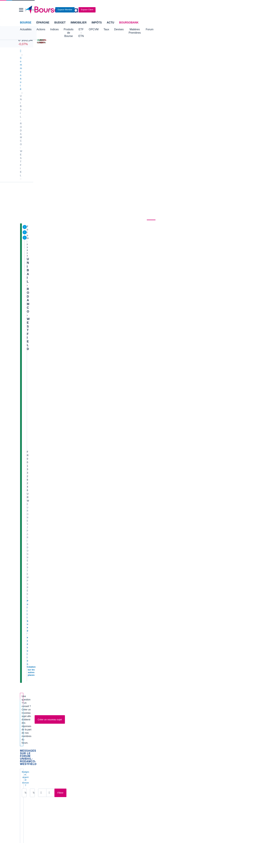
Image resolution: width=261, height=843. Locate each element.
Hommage (37, 429)
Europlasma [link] (82, 700)
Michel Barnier (40, 398)
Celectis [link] (25, 700)
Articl (34, 500)
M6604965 (141, 627)
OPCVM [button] (114, 29)
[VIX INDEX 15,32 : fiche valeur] (161, 42)
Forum (181, 29)
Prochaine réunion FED (45, 296)
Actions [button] (40, 29)
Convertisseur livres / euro (201, 722)
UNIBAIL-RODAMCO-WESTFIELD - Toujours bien (63, 317)
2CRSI (193, 200)
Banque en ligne (29, 750)
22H (183, 138)
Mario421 (141, 402)
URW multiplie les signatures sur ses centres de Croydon (67, 624)
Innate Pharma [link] (139, 685)
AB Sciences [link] (27, 690)
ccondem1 (141, 463)
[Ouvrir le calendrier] (98, 210)
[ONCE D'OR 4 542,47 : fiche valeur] (128, 42)
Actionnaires (187, 89)
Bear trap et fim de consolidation (51, 582)
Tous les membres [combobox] (71, 210)
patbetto (140, 555)
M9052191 (40, 545)
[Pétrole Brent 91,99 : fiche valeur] (128, 40)
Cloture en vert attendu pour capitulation (56, 613)
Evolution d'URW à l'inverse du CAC (54, 419)
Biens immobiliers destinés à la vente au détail (98, 127)
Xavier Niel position (43, 572)
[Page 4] (80, 640)
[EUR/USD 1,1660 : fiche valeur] (161, 40)
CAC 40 (23, 36)
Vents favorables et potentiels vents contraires (60, 480)
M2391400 (141, 229)
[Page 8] (100, 640)
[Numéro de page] (129, 640)
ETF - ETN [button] (97, 29)
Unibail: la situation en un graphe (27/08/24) (58, 521)
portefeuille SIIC (41, 541)
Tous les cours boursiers (33, 727)
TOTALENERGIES (199, 195)
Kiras (37, 331)
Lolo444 (38, 280)
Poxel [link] (191, 685)
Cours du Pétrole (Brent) (89, 732)
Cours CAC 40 (28, 732)
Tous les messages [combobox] (35, 210)
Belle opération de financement (50, 449)
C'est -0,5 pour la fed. (44, 225)
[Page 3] (75, 640)
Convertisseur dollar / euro (145, 727)
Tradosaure (40, 525)
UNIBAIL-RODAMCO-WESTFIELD (51, 102)
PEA (171, 760)
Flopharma (40, 260)
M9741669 (40, 249)
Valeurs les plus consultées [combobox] (206, 164)
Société (108, 89)
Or (191, 189)
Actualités (40, 89)
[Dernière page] (120, 640)
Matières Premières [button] (160, 29)
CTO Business (189, 134)
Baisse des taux (41, 531)
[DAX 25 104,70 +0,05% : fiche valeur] (92, 40)
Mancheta (39, 576)
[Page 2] (70, 640)
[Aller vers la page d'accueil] (129, 9)
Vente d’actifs (39, 235)
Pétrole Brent (196, 178)
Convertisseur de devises (145, 722)
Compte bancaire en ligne (34, 755)
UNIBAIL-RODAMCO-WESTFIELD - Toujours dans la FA (67, 347)
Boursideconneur (43, 229)
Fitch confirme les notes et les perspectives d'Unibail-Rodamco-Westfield (77, 388)
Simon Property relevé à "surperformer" (56, 307)
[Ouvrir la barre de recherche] (178, 10)
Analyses (57, 89)
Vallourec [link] (192, 700)
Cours (25, 89)
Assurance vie (102, 750)
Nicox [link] (135, 695)
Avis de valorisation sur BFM (49, 256)
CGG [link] (79, 685)
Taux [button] (127, 29)
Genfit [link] (79, 705)
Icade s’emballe (41, 337)
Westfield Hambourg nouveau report (54, 327)
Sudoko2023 (41, 607)
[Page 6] (90, 640)
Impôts (97, 22)
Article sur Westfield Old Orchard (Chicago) (58, 603)
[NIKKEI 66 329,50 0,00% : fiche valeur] (54, 42)
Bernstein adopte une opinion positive (55, 266)
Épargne (42, 22)
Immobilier (79, 22)
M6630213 (141, 392)
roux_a (38, 290)
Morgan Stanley (41, 459)
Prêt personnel (102, 760)
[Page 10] (111, 640)
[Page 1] (65, 640)
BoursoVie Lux (190, 129)
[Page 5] (85, 640)
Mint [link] (23, 695)
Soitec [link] (191, 690)
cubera (38, 372)
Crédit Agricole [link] (84, 690)
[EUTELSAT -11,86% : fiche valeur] (227, 40)
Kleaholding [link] (194, 705)
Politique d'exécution (38, 134)
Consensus (92, 89)
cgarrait (38, 556)
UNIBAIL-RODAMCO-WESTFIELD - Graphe (59, 245)
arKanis (38, 239)
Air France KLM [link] (29, 685)
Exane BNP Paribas (43, 368)
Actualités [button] (25, 29)
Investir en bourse (178, 755)
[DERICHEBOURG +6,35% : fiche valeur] (194, 40)
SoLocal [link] (192, 695)
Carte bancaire (28, 760)
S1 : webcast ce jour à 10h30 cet (51, 470)
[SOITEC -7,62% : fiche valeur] (227, 42)
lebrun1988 (142, 270)
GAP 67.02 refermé (43, 551)
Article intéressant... (43, 286)
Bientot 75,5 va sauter (44, 357)
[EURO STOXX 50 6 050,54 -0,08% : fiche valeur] (92, 42)
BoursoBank (128, 22)
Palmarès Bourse (85, 727)
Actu (110, 22)
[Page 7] (95, 640)
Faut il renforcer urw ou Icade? (50, 276)
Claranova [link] (26, 705)
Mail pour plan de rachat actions (51, 593)
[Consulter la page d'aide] (193, 10)
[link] (23, 795)
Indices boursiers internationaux (92, 722)
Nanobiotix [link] (137, 690)
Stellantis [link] (137, 705)
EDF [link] (78, 695)
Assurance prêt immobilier (182, 750)
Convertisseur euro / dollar (145, 732)
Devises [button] (139, 29)
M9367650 (40, 423)
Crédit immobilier (104, 755)
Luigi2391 (39, 361)
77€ (33, 408)
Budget (60, 22)
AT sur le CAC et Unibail (46, 510)
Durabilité (74, 89)
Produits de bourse (130, 89)
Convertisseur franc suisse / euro (205, 727)
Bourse (25, 22)
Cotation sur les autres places (42, 137)
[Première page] (56, 640)
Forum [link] (151, 89)
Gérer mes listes (197, 209)
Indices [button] (54, 29)
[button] (21, 9)
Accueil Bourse (28, 722)
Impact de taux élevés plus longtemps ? (56, 378)
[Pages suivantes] (116, 640)
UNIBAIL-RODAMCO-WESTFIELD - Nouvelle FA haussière (68, 439)
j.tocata (38, 566)
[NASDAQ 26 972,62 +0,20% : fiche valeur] (54, 40)
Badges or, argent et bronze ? (36, 203)
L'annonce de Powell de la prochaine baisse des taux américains (72, 562)
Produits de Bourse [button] (75, 29)
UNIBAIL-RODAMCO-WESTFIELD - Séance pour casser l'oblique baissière (79, 490)
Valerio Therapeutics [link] (142, 700)
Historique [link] (166, 89)
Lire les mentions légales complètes (36, 668)
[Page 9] (105, 640)
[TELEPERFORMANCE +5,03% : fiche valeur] (194, 42)
